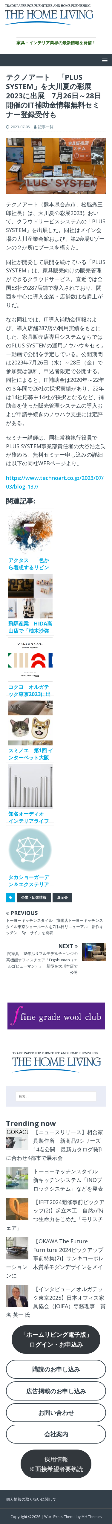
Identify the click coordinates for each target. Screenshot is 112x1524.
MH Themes (92, 1516)
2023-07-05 (20, 126)
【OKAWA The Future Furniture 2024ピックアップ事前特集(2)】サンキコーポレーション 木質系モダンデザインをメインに (55, 1258)
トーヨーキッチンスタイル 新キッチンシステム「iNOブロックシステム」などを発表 (68, 1180)
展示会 (62, 897)
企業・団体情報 (33, 897)
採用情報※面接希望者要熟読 (56, 1464)
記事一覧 (45, 126)
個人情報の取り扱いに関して (31, 1499)
